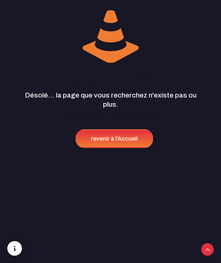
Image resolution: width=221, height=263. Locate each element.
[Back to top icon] (207, 249)
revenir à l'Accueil (114, 139)
